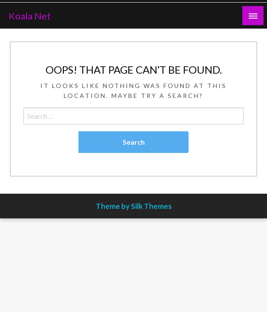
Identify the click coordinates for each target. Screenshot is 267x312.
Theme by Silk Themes (134, 206)
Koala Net (30, 16)
